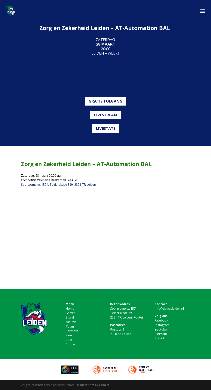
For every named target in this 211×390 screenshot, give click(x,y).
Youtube (161, 329)
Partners (72, 331)
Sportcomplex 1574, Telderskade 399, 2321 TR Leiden (58, 184)
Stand (70, 317)
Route (137, 317)
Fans (69, 335)
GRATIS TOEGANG (105, 101)
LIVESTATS (105, 128)
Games (70, 313)
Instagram (162, 325)
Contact (71, 344)
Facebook (161, 320)
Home (70, 308)
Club (69, 340)
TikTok (160, 338)
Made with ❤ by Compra (93, 385)
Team (70, 326)
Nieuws (71, 322)
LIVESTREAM (105, 114)
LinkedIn (161, 334)
